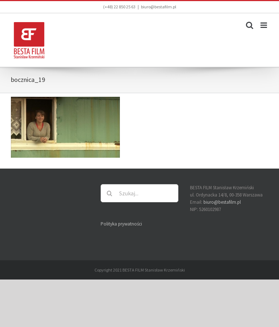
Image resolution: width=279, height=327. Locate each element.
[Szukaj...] (140, 193)
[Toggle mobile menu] (264, 25)
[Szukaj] (110, 193)
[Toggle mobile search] (249, 25)
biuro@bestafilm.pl (158, 6)
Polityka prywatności (121, 224)
